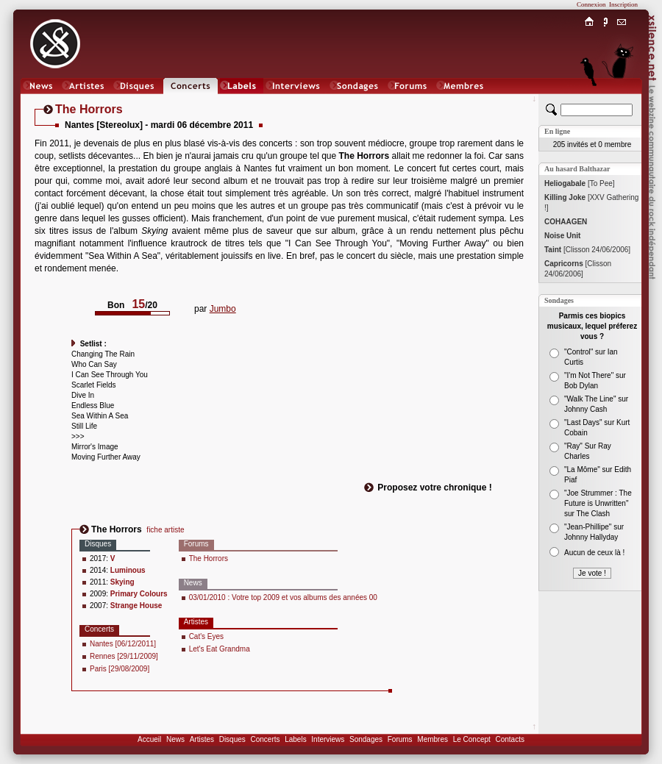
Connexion (591, 4)
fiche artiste (165, 530)
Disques (232, 739)
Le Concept (472, 739)
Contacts (509, 739)
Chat (622, 100)
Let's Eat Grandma (219, 649)
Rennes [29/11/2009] (124, 656)
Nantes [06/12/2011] (123, 644)
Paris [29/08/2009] (119, 669)
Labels (295, 739)
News (175, 739)
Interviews (327, 739)
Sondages (365, 739)
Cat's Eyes (206, 636)
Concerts (265, 739)
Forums (400, 739)
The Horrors (208, 558)
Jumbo (223, 309)
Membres (432, 739)
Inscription (623, 4)
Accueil (149, 739)
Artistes (202, 739)
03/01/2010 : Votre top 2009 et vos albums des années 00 (283, 597)
